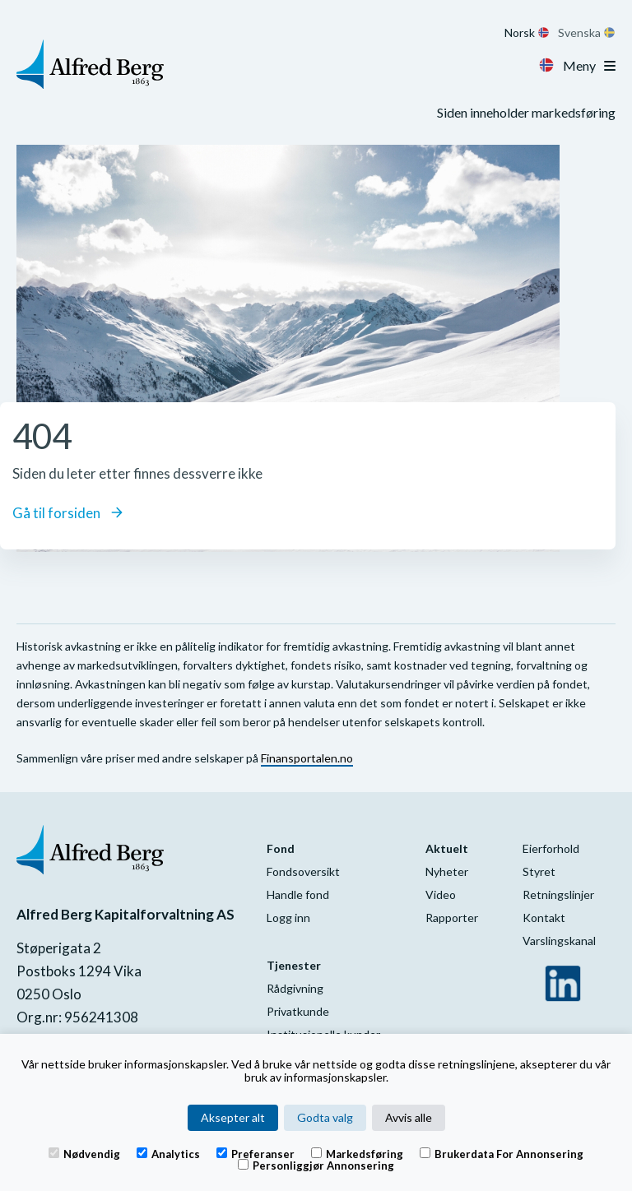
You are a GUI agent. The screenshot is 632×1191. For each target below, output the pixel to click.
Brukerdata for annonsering (501, 1153)
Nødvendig (84, 1153)
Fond (281, 848)
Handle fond (298, 894)
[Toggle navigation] (610, 66)
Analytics (168, 1153)
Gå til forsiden (67, 512)
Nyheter (446, 871)
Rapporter (451, 918)
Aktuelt (446, 848)
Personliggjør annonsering (316, 1164)
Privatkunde (298, 1011)
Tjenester (294, 965)
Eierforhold (551, 848)
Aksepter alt (233, 1117)
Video (440, 894)
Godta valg (325, 1117)
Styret (539, 871)
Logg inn (288, 918)
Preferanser (255, 1153)
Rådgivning (295, 988)
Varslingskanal (559, 941)
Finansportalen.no (307, 758)
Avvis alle (408, 1117)
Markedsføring (357, 1153)
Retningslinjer (558, 894)
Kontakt (544, 918)
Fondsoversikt (303, 871)
